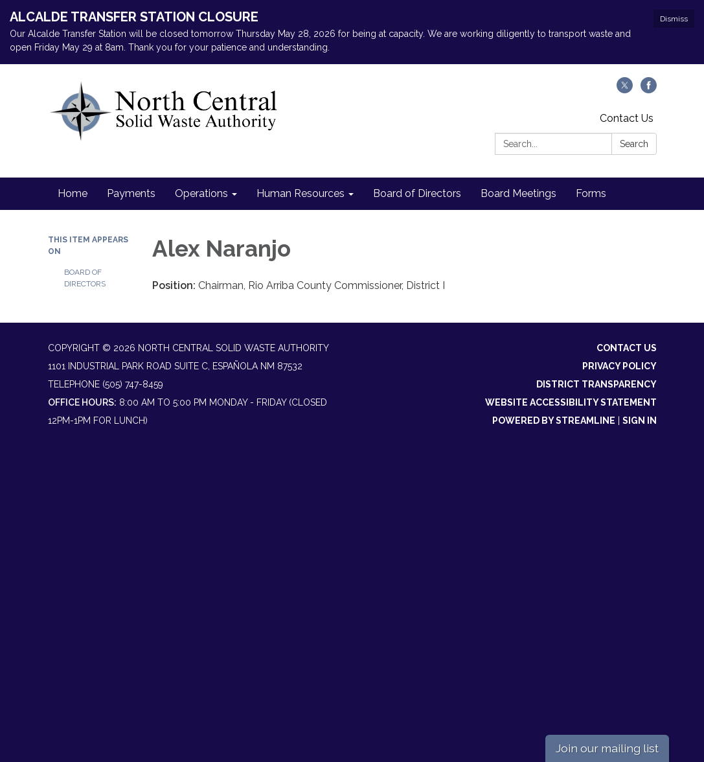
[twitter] (625, 90)
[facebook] (649, 90)
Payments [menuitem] (131, 193)
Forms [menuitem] (591, 193)
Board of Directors (85, 278)
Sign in (639, 420)
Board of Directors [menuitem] (417, 193)
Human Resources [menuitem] (300, 193)
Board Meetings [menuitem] (518, 193)
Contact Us (626, 118)
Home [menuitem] (72, 193)
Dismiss (674, 18)
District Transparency (596, 384)
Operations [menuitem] (201, 193)
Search (634, 144)
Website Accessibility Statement (571, 402)
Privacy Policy (619, 366)
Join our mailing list (607, 748)
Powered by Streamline (553, 420)
